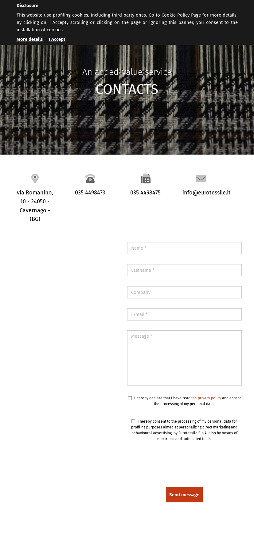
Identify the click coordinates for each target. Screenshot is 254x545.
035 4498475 (145, 192)
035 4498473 (90, 192)
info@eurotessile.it (206, 192)
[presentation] (195, 465)
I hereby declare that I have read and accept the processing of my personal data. (184, 401)
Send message (184, 494)
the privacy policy (206, 398)
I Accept (57, 39)
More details (30, 39)
